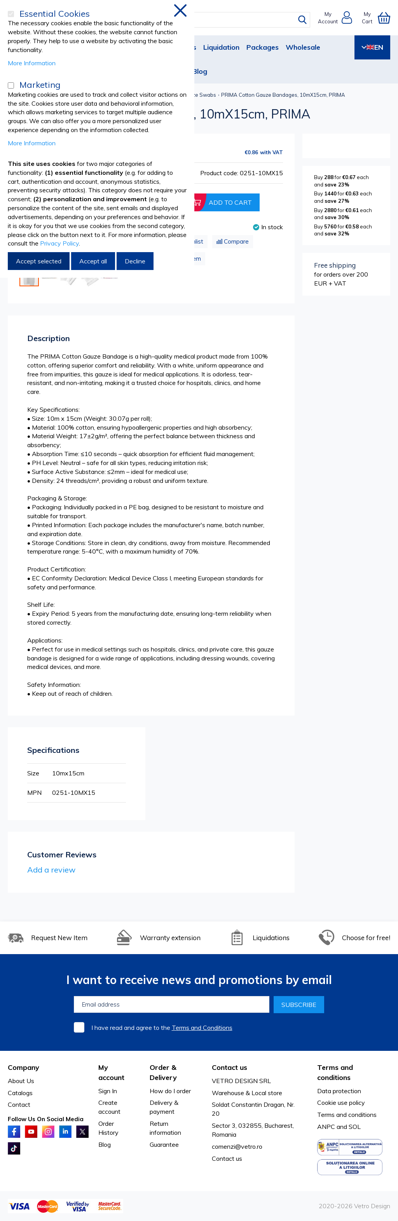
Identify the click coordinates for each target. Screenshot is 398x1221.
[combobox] (204, 20)
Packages (262, 47)
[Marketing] (11, 85)
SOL (355, 1126)
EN (372, 47)
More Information (32, 63)
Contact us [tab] (229, 1067)
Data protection (339, 1091)
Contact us (227, 1158)
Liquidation (221, 47)
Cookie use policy (341, 1102)
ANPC (326, 1126)
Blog (199, 71)
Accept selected (38, 261)
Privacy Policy (59, 243)
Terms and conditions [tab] (335, 1072)
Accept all (93, 261)
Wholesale (303, 47)
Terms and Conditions (202, 1027)
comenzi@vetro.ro (237, 1146)
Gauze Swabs (199, 95)
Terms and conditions (347, 1114)
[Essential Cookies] (11, 14)
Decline (135, 261)
